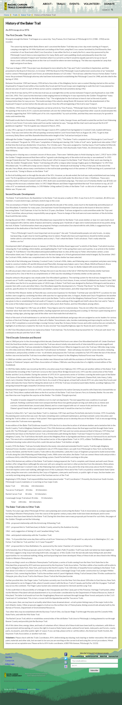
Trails (15, 15)
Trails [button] (61, 3)
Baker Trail (26, 15)
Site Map (8, 657)
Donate (109, 3)
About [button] (48, 3)
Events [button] (74, 3)
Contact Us (9, 661)
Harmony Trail (112, 656)
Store (7, 654)
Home (6, 15)
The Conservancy (77, 656)
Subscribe (94, 670)
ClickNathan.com (22, 689)
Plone (37, 689)
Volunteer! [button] (92, 3)
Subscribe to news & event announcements (94, 653)
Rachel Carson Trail (91, 656)
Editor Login (9, 664)
